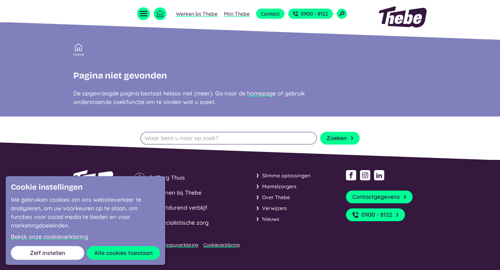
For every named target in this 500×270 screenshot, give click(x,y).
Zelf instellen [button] (47, 253)
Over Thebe (276, 197)
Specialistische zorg (182, 222)
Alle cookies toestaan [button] (123, 253)
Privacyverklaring (179, 245)
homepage (261, 93)
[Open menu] (143, 13)
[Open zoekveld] (342, 14)
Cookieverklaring (221, 245)
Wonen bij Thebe (179, 192)
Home (78, 54)
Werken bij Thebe (196, 14)
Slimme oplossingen (286, 175)
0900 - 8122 (310, 14)
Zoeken (341, 138)
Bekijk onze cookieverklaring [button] (49, 236)
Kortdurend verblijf (181, 207)
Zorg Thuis (170, 177)
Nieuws (270, 219)
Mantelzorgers (279, 186)
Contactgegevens (380, 197)
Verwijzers (274, 208)
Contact (270, 14)
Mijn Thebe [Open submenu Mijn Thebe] (237, 14)
